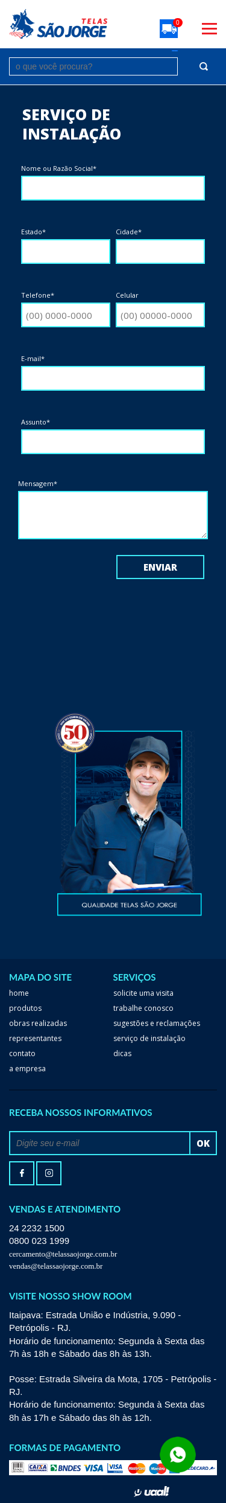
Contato (22, 1053)
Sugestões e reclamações (156, 1023)
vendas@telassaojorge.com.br (55, 1266)
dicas (122, 1053)
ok (203, 1143)
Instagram (48, 1173)
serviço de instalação (149, 1038)
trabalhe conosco (143, 1008)
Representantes (35, 1038)
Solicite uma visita (143, 993)
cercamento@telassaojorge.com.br (63, 1253)
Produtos (25, 1008)
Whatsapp (113, 1487)
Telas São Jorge (58, 24)
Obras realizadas (38, 1023)
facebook (21, 1173)
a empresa (27, 1068)
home (19, 993)
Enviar (160, 567)
